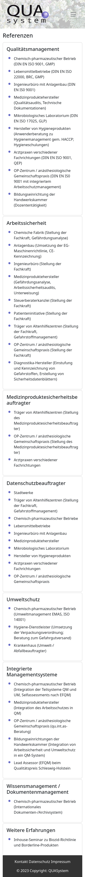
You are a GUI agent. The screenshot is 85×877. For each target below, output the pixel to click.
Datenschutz (39, 861)
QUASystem (58, 870)
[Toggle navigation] (73, 14)
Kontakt (21, 861)
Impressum (60, 861)
